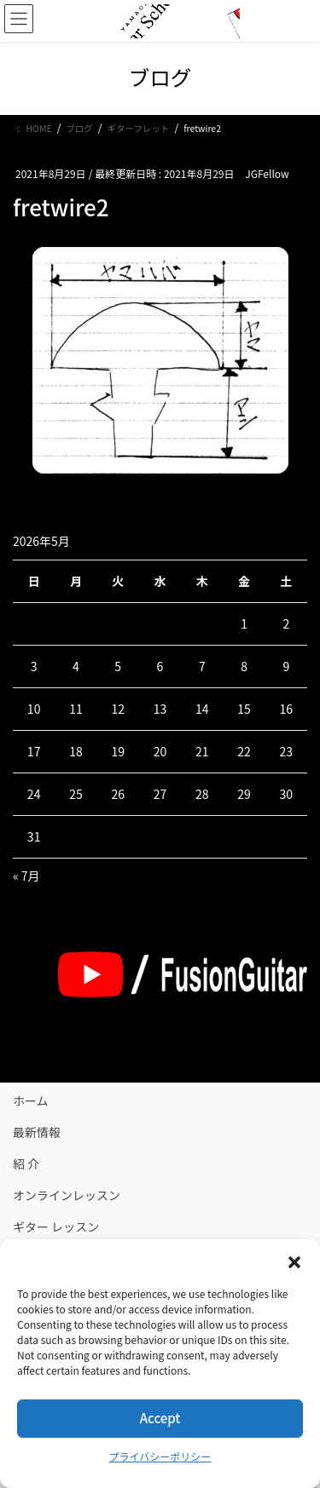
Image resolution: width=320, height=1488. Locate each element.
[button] (294, 1260)
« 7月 (26, 875)
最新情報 (37, 1131)
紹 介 (26, 1163)
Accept (160, 1418)
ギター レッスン (56, 1226)
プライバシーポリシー (160, 1456)
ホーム (31, 1100)
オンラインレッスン (66, 1195)
